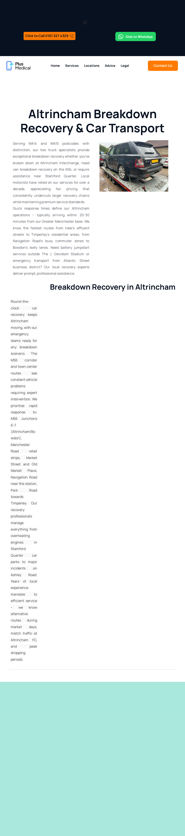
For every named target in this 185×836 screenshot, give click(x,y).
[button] (85, 22)
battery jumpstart (75, 247)
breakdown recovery (48, 156)
